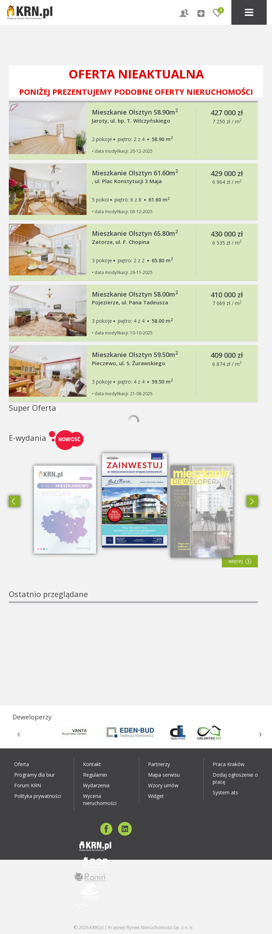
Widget (156, 796)
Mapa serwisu (164, 774)
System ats (225, 792)
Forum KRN (27, 785)
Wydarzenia (96, 785)
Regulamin (95, 774)
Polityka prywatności (37, 796)
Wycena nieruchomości (100, 799)
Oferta (21, 764)
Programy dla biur (34, 774)
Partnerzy (159, 764)
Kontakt (92, 764)
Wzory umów (163, 785)
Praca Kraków (228, 764)
